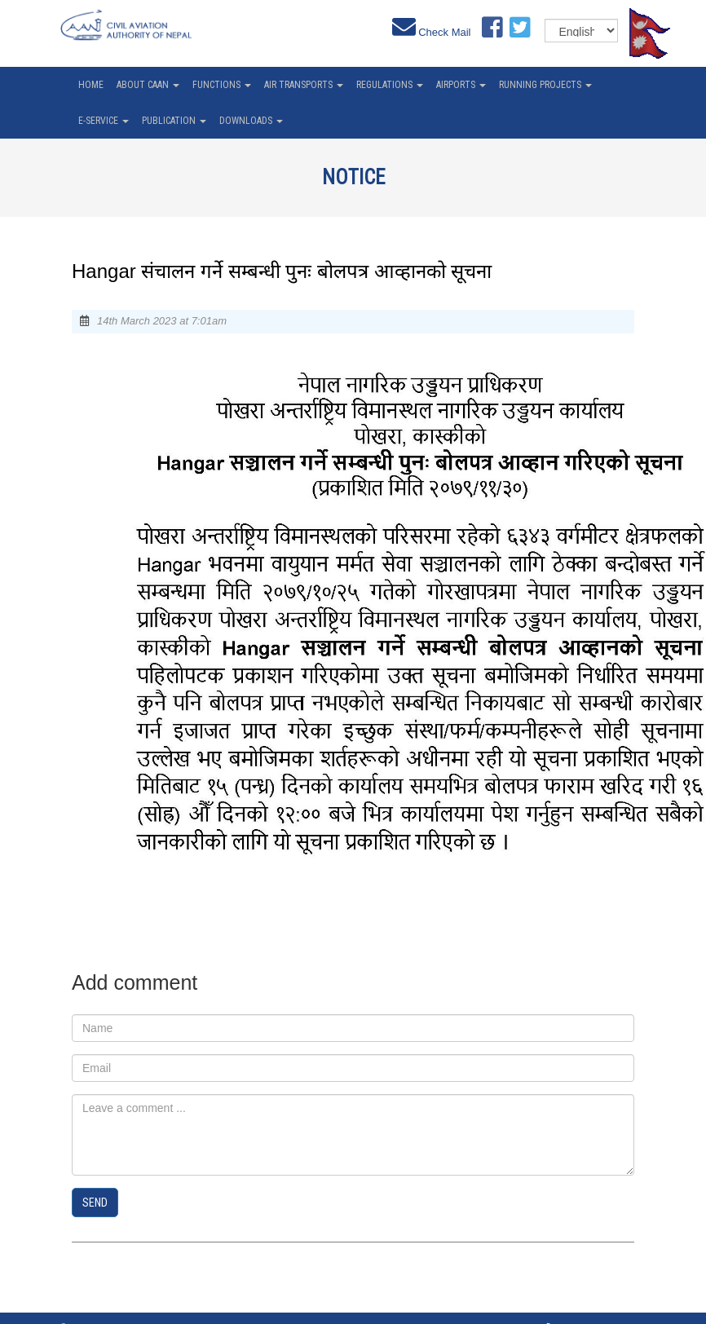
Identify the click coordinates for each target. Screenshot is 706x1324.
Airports (461, 84)
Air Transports (303, 84)
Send (95, 1202)
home (91, 84)
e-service (103, 120)
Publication (174, 120)
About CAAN (148, 84)
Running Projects (545, 84)
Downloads (251, 120)
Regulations (389, 84)
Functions (221, 84)
